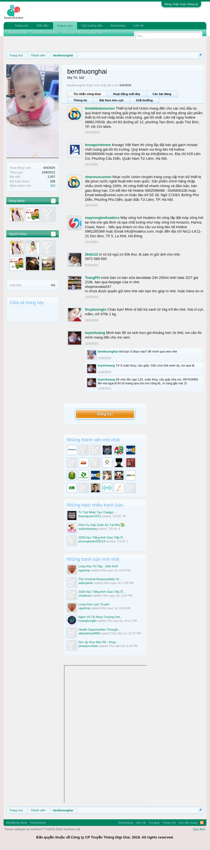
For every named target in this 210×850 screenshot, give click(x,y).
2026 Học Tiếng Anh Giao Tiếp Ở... (101, 537)
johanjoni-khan (88, 646)
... (108, 32)
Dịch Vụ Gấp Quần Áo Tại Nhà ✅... (102, 524)
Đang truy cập (17, 32)
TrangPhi (92, 278)
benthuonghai (108, 351)
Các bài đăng (162, 94)
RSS (202, 823)
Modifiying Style (16, 822)
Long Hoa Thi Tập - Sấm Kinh (98, 566)
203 (52, 185)
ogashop (84, 570)
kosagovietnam (98, 145)
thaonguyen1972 (89, 516)
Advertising (117, 25)
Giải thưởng (144, 100)
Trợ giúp (154, 822)
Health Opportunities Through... (99, 629)
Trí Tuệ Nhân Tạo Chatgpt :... (97, 512)
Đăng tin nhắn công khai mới (83, 32)
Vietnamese (38, 822)
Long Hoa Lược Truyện (93, 604)
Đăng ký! (105, 413)
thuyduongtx (96, 309)
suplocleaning (87, 528)
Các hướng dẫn (91, 25)
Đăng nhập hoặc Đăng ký (181, 4)
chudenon (85, 595)
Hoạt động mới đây (126, 94)
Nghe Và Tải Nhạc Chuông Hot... (100, 617)
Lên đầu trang (188, 822)
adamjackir (85, 583)
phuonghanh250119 (91, 541)
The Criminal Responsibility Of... (99, 579)
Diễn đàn (43, 25)
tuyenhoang (95, 333)
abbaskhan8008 (89, 633)
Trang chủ (21, 25)
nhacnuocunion (98, 177)
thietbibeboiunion (100, 108)
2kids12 (91, 254)
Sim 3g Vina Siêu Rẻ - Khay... (98, 642)
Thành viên (65, 25)
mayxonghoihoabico (102, 218)
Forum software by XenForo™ (43, 829)
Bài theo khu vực (112, 100)
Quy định (199, 829)
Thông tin (80, 100)
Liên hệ (138, 25)
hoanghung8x (87, 620)
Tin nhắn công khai (87, 94)
